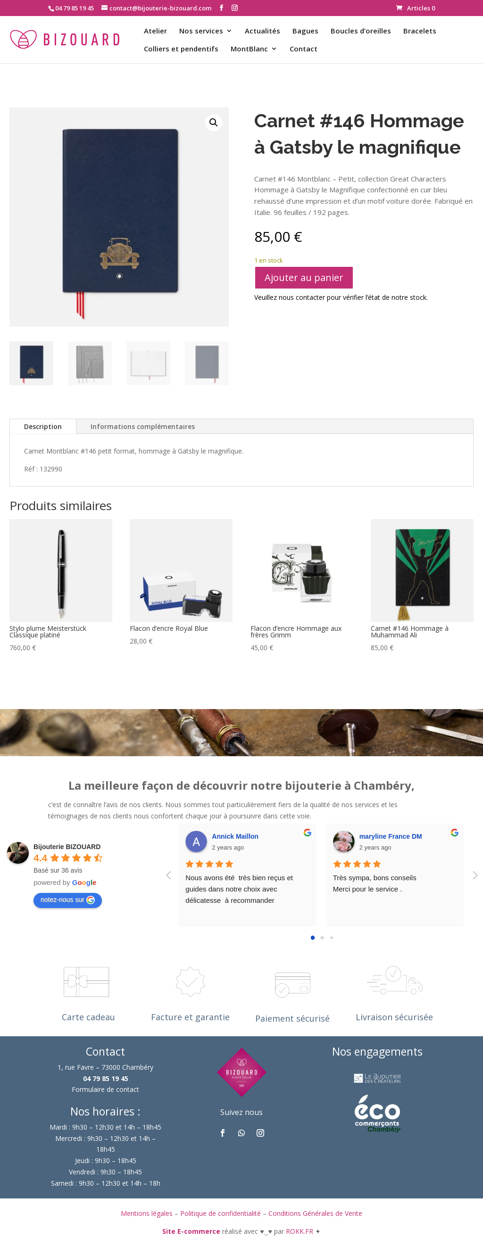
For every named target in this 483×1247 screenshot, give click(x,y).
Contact (303, 49)
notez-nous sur (68, 900)
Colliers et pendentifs (181, 49)
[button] (213, 122)
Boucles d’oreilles (361, 31)
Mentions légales (147, 1213)
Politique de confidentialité (220, 1213)
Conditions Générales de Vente (315, 1213)
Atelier (155, 31)
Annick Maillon (235, 836)
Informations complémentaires (143, 426)
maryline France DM (390, 836)
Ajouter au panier (304, 277)
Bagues (305, 31)
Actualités (262, 31)
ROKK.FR (300, 1231)
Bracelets (419, 31)
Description (43, 426)
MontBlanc (249, 49)
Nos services (201, 31)
